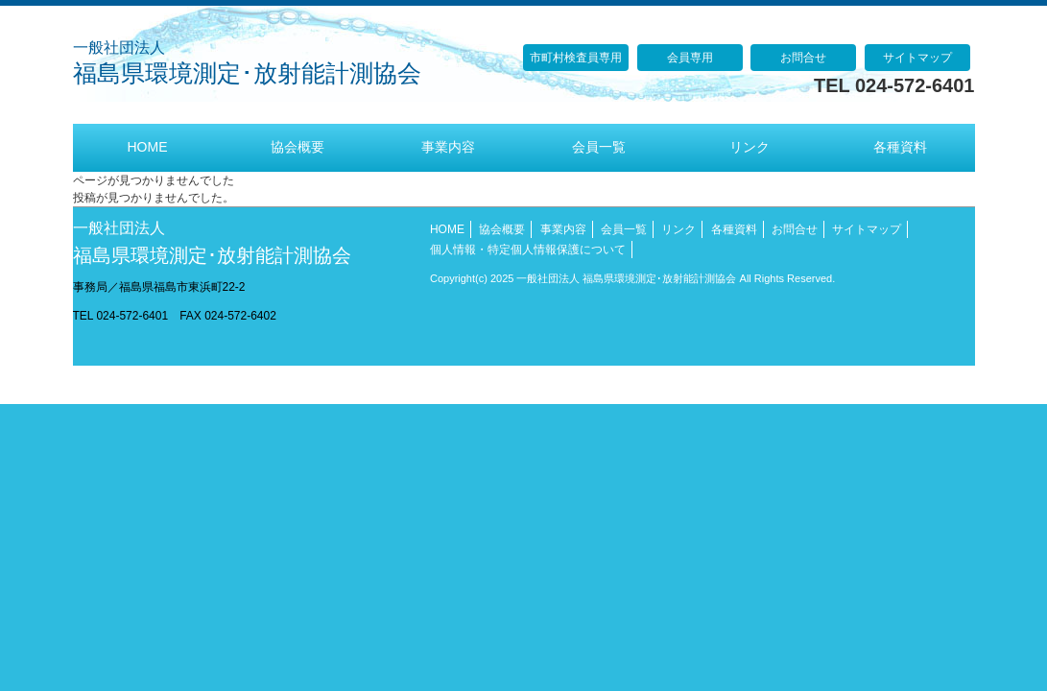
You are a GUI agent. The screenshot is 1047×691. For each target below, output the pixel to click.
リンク (678, 229)
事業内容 (563, 229)
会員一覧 (624, 229)
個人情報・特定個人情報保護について (528, 249)
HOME (447, 229)
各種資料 (734, 229)
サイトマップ (917, 57)
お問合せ (803, 57)
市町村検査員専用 (576, 57)
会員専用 (690, 57)
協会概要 (502, 229)
